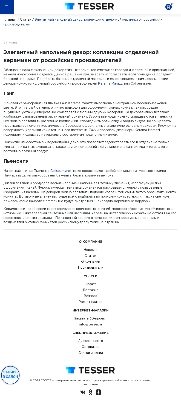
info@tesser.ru (90, 324)
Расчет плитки (90, 302)
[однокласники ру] (90, 392)
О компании (90, 261)
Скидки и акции (90, 353)
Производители (90, 267)
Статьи (25, 19)
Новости (90, 249)
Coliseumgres (61, 171)
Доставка (90, 290)
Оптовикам (91, 347)
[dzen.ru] (98, 392)
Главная (10, 19)
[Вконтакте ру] (83, 392)
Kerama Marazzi (110, 83)
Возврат (91, 296)
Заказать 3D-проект (90, 318)
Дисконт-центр (90, 341)
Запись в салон (10, 374)
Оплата (91, 284)
